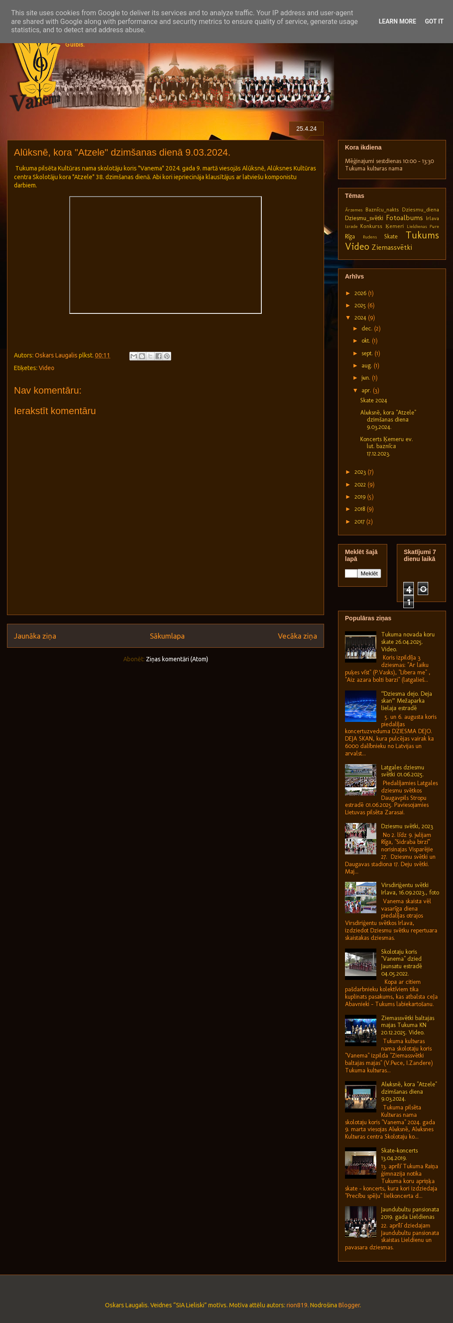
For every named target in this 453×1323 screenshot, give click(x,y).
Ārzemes (353, 210)
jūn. (367, 377)
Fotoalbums (404, 217)
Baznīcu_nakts (382, 209)
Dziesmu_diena (420, 209)
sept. (368, 353)
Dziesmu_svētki (364, 218)
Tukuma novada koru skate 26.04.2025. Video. (408, 642)
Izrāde (351, 226)
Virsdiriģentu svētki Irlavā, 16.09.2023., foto (410, 888)
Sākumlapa (167, 636)
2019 (361, 496)
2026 (361, 293)
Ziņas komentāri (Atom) (177, 659)
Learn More (397, 21)
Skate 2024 (373, 400)
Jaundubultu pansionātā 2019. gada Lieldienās (410, 1213)
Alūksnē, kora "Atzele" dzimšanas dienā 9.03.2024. (388, 420)
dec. (368, 328)
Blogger (349, 1305)
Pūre (434, 226)
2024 (361, 317)
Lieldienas (417, 226)
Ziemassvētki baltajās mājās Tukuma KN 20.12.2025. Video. (407, 1025)
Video (46, 367)
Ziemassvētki (392, 247)
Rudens (370, 237)
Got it (434, 21)
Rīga (350, 236)
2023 (361, 472)
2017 (360, 521)
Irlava (432, 218)
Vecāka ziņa (297, 636)
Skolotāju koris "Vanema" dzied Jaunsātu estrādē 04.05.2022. (401, 962)
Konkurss (371, 226)
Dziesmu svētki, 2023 (407, 826)
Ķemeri (394, 226)
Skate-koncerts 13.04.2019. (399, 1154)
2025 (361, 305)
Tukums (422, 235)
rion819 (297, 1305)
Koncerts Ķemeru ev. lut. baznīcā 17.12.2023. (386, 446)
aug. (368, 365)
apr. (367, 390)
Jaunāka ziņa (35, 636)
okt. (367, 340)
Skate (391, 236)
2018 (361, 509)
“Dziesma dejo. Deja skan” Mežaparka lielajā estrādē (406, 701)
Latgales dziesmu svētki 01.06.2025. (402, 771)
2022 (361, 484)
